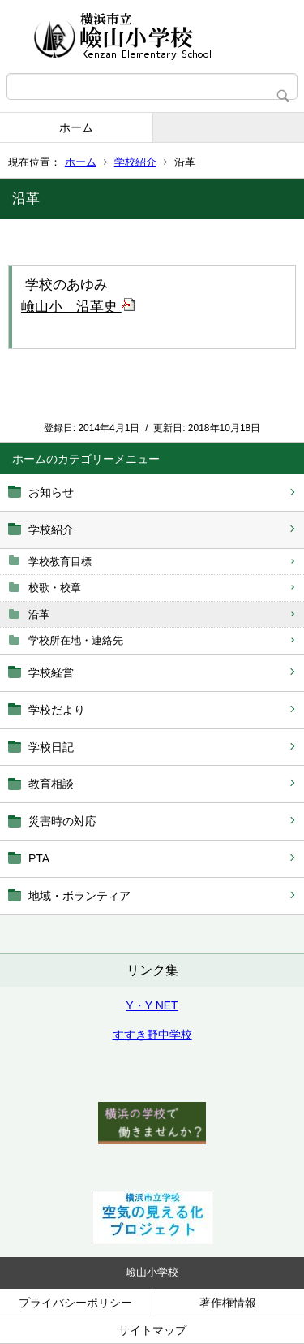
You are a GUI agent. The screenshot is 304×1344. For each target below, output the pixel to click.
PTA (38, 858)
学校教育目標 (60, 561)
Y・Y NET (152, 1005)
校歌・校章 (54, 587)
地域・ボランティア (79, 895)
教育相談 (51, 783)
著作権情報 (227, 1302)
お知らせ (51, 492)
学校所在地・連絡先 (75, 640)
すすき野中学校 (152, 1034)
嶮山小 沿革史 (78, 306)
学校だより (56, 709)
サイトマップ (152, 1330)
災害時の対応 (62, 821)
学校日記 (51, 747)
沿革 (38, 614)
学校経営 (51, 672)
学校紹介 (135, 162)
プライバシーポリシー (75, 1302)
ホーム (76, 127)
